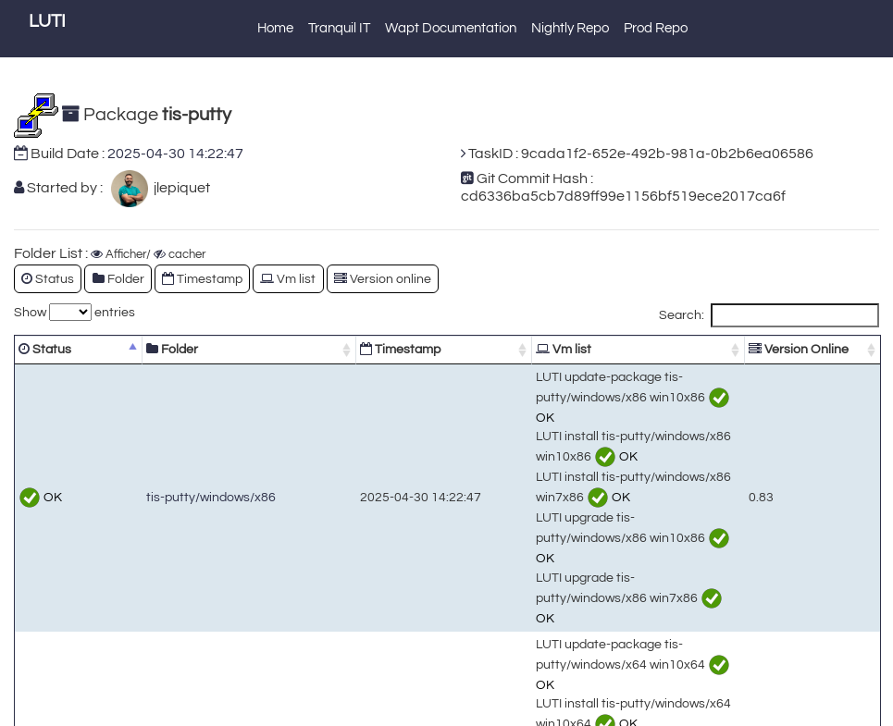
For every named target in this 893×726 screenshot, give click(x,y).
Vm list (288, 279)
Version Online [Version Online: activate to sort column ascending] (796, 349)
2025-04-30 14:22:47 (175, 153)
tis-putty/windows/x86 (172, 432)
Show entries (74, 312)
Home (275, 28)
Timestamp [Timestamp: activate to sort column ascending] (291, 349)
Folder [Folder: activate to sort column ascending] (133, 349)
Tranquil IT (339, 28)
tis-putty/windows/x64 (172, 591)
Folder (118, 279)
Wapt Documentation (450, 28)
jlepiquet (179, 187)
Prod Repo (656, 28)
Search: (769, 315)
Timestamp (202, 279)
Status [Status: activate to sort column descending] (45, 349)
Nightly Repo (570, 28)
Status (47, 279)
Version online (382, 279)
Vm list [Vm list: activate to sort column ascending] (412, 349)
